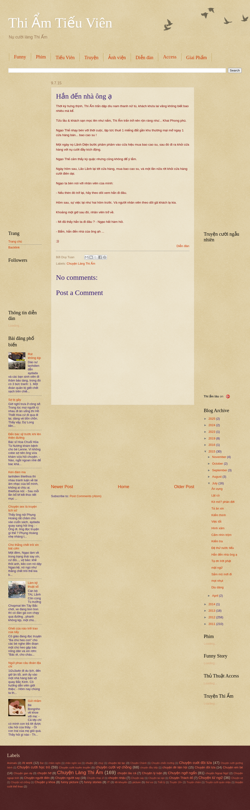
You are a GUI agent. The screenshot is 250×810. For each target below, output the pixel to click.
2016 (212, 445)
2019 (212, 438)
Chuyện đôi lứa (205, 767)
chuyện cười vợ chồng (113, 767)
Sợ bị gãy (14, 399)
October (218, 463)
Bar (42, 763)
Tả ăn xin (217, 508)
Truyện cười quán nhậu (218, 782)
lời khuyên (121, 782)
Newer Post (62, 486)
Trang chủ (15, 241)
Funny (20, 56)
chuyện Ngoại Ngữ (217, 773)
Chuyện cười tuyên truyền (74, 767)
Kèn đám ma (17, 472)
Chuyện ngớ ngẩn (182, 773)
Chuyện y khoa (45, 782)
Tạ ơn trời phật (221, 561)
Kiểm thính (218, 515)
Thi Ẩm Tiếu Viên (60, 23)
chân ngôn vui (73, 763)
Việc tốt (216, 521)
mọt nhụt (217, 580)
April (215, 595)
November (219, 457)
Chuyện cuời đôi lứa (195, 763)
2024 (212, 425)
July (215, 483)
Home (123, 486)
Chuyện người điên (37, 778)
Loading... (15, 325)
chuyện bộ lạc (116, 763)
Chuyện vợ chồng (20, 782)
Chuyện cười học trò (33, 767)
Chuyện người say (67, 778)
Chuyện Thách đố (181, 778)
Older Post (184, 486)
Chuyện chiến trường (162, 763)
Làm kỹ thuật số (33, 584)
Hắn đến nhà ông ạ (224, 554)
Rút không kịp (34, 355)
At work (27, 763)
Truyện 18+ (176, 782)
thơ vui (149, 782)
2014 (212, 604)
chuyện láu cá (126, 773)
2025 (212, 418)
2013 (212, 610)
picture (136, 782)
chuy (100, 763)
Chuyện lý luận (152, 773)
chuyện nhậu (116, 778)
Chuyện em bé (233, 767)
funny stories (93, 782)
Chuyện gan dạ (23, 773)
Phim (41, 56)
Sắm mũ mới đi (221, 574)
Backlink (14, 247)
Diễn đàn (144, 57)
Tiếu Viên (65, 57)
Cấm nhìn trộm (221, 535)
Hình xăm (217, 528)
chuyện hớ (44, 773)
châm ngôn (54, 763)
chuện (89, 763)
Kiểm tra (217, 541)
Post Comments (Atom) (86, 496)
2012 (212, 617)
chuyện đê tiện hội (174, 767)
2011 (212, 624)
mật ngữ (216, 567)
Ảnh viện (117, 57)
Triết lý (161, 782)
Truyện (91, 57)
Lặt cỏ (215, 495)
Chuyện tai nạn (156, 778)
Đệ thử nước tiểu (222, 548)
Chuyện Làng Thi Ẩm (81, 263)
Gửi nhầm (34, 701)
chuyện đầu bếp (149, 767)
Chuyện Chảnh (138, 763)
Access (169, 56)
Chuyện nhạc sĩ (95, 778)
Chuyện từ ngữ (211, 778)
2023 (212, 432)
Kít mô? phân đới (222, 502)
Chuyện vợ (237, 778)
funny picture (70, 782)
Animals (12, 763)
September (220, 470)
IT (108, 782)
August (217, 476)
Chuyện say (137, 778)
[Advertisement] (122, 444)
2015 (212, 451)
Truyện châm (194, 782)
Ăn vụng (216, 489)
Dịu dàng (217, 587)
